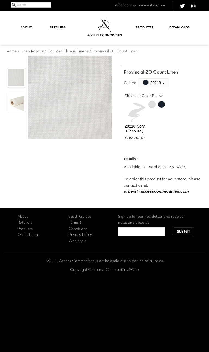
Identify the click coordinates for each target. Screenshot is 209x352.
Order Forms (28, 235)
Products (144, 27)
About (26, 27)
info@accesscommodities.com (139, 5)
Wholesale (78, 241)
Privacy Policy (80, 235)
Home (12, 51)
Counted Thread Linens (67, 51)
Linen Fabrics (32, 51)
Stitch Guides (80, 216)
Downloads (179, 27)
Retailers (58, 27)
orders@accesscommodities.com (156, 191)
